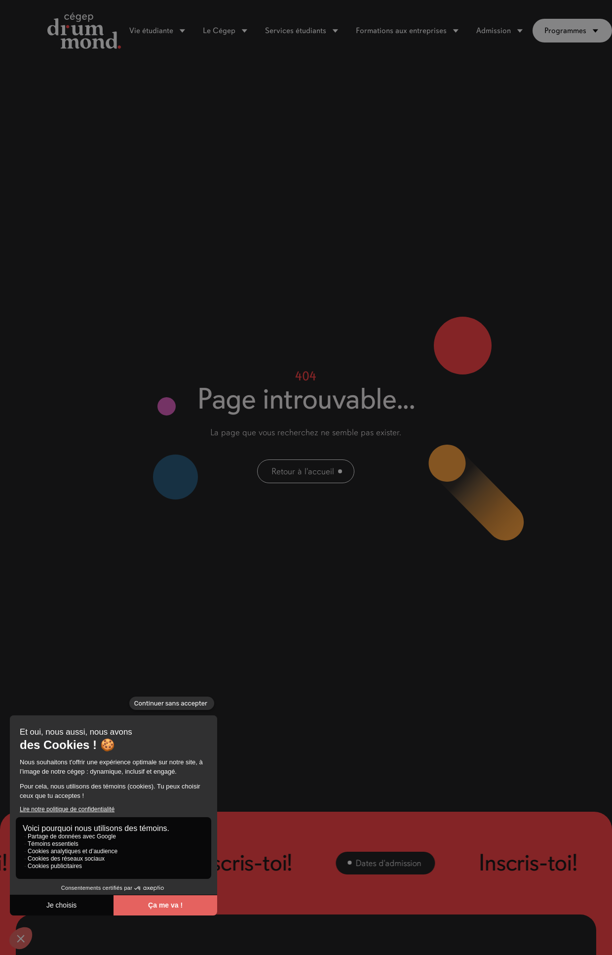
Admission (493, 31)
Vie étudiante (151, 31)
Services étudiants (295, 31)
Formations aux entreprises (401, 31)
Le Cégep (219, 31)
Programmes (565, 31)
